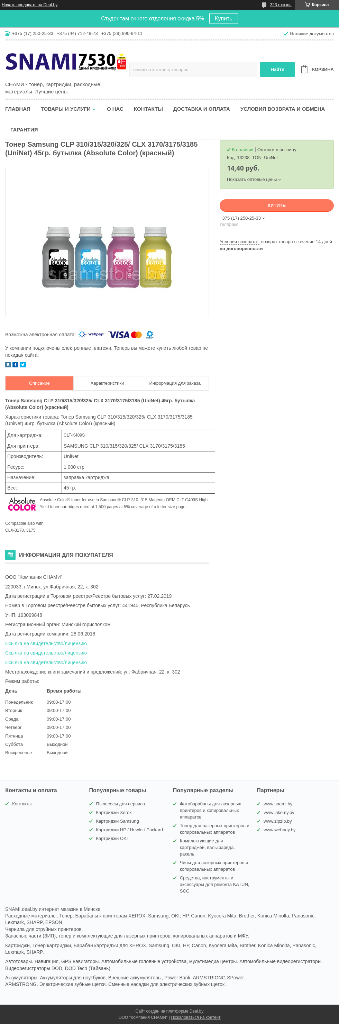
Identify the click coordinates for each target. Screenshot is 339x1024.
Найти (277, 69)
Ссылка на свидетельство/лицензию (46, 643)
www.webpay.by (279, 829)
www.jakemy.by (279, 812)
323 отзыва (281, 4)
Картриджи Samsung (117, 821)
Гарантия (24, 129)
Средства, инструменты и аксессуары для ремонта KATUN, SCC (214, 884)
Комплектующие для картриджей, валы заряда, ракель (207, 847)
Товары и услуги (66, 108)
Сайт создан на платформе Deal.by (170, 1011)
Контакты (148, 108)
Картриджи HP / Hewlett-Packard (129, 829)
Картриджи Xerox (114, 812)
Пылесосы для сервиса (120, 803)
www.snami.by (278, 803)
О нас (115, 108)
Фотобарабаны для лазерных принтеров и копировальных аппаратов (210, 810)
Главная (17, 108)
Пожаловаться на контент (195, 1017)
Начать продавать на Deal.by (29, 4)
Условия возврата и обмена (282, 108)
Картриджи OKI (112, 838)
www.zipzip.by (278, 821)
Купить (223, 18)
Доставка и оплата (201, 108)
